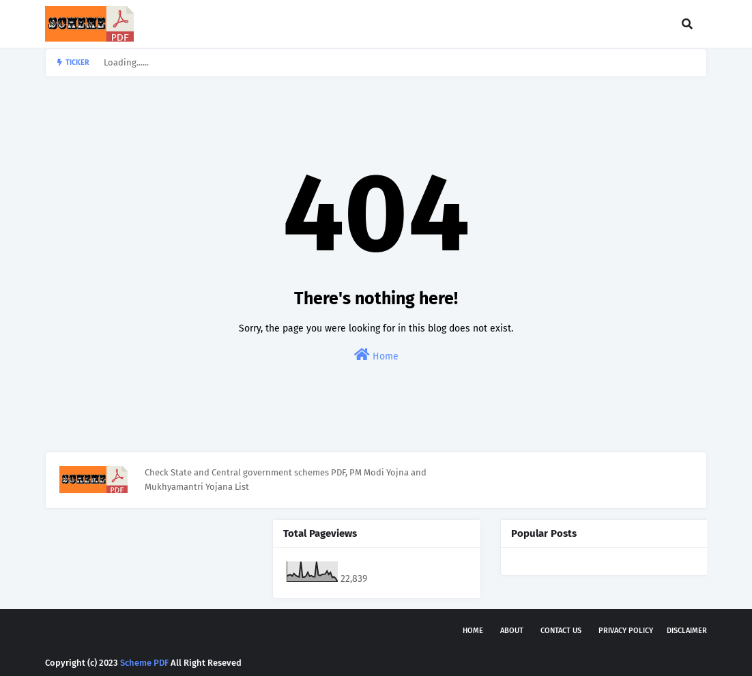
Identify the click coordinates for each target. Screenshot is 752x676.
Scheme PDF (144, 663)
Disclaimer (687, 630)
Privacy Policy (625, 630)
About (511, 630)
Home (376, 355)
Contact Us (560, 630)
